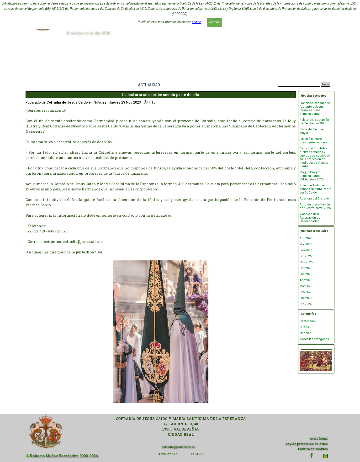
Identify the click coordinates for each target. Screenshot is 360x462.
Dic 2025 (306, 256)
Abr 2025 (306, 280)
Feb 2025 (306, 292)
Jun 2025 (306, 274)
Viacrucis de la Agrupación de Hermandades (310, 217)
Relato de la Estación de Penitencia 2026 (314, 121)
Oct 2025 (306, 268)
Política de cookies (313, 449)
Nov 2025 (306, 262)
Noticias (305, 333)
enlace (196, 21)
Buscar (325, 84)
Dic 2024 (306, 304)
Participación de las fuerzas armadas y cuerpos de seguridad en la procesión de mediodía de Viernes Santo (315, 157)
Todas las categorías (314, 339)
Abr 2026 (306, 238)
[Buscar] (299, 84)
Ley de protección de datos (307, 444)
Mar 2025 (306, 286)
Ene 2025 (306, 298)
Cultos (304, 327)
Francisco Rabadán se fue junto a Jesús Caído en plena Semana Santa (315, 108)
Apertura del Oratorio (314, 198)
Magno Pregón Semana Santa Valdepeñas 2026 (311, 175)
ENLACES (251, 85)
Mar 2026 (306, 244)
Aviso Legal (319, 438)
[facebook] (312, 455)
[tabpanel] (181, 426)
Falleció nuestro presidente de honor (314, 140)
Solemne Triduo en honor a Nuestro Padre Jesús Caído (315, 189)
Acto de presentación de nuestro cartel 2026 (315, 206)
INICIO (115, 85)
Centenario (307, 321)
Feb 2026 (306, 250)
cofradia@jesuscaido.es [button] (178, 447)
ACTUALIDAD (149, 85)
